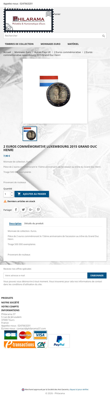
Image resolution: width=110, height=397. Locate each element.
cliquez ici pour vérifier (78, 389)
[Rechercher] (55, 36)
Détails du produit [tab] (34, 223)
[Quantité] (6, 194)
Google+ (31, 209)
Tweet (23, 209)
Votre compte (10, 306)
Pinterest (38, 209)
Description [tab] (15, 223)
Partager (16, 209)
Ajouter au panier (31, 194)
